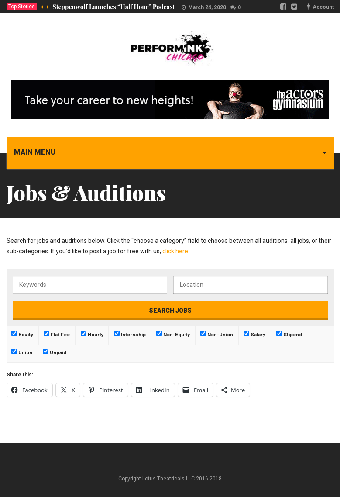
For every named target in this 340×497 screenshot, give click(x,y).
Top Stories (21, 6)
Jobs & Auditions (86, 192)
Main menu (34, 152)
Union (21, 352)
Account (323, 7)
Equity (22, 334)
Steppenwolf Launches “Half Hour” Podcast (114, 7)
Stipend (289, 334)
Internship (130, 334)
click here (175, 251)
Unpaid (54, 352)
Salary (254, 334)
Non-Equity (173, 334)
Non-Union (216, 334)
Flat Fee (57, 334)
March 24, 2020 (207, 7)
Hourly (92, 334)
